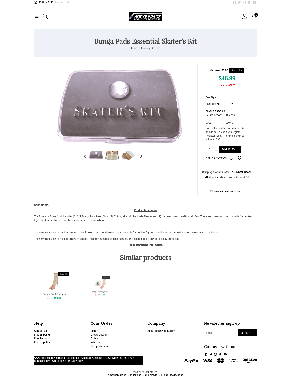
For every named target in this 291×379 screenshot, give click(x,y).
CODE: (209, 123)
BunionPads (150, 374)
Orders (95, 338)
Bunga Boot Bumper (54, 289)
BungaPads (134, 374)
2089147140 (43, 2)
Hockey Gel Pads (151, 48)
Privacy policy (42, 342)
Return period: (214, 114)
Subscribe (247, 332)
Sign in (94, 330)
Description (42, 205)
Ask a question (215, 110)
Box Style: (211, 97)
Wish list (95, 342)
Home (133, 48)
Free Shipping (42, 334)
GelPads (163, 374)
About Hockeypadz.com (161, 330)
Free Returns (41, 338)
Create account (99, 334)
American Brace (117, 374)
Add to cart (229, 149)
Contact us (40, 330)
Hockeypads (176, 374)
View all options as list (227, 191)
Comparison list (100, 346)
